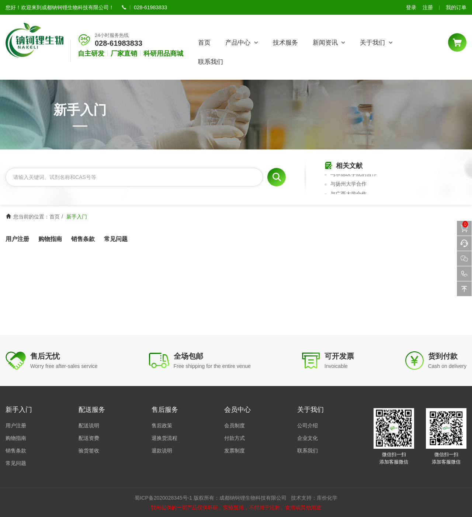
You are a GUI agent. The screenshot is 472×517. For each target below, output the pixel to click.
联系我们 (210, 61)
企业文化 (307, 438)
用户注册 (17, 239)
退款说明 (162, 451)
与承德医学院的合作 (353, 175)
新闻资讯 (329, 42)
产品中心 (241, 42)
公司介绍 (307, 425)
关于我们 (376, 42)
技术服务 (285, 42)
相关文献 (343, 166)
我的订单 (456, 7)
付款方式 (234, 438)
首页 (204, 42)
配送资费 (89, 438)
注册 (428, 7)
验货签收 (89, 451)
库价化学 (327, 498)
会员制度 (234, 425)
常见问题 (116, 239)
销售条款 (83, 239)
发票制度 (234, 451)
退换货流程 (164, 438)
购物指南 (50, 239)
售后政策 (162, 425)
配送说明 (89, 425)
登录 (411, 7)
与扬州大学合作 (348, 185)
